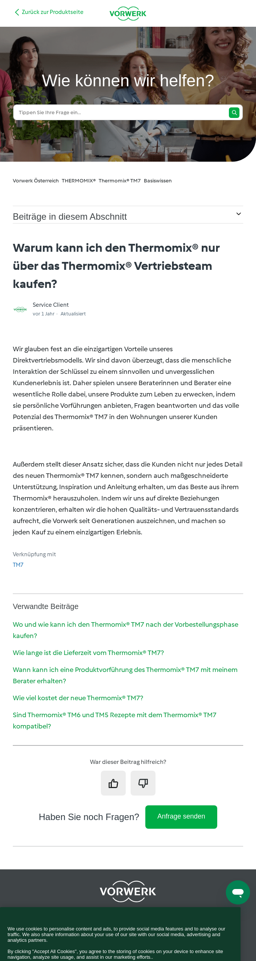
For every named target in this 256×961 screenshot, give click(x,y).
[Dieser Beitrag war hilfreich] (113, 783)
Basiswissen (158, 181)
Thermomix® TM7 (120, 181)
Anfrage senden (181, 816)
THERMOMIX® (79, 181)
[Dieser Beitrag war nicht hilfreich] (143, 783)
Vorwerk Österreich (36, 181)
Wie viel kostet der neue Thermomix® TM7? (78, 698)
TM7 (18, 565)
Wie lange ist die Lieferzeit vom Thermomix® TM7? (88, 653)
